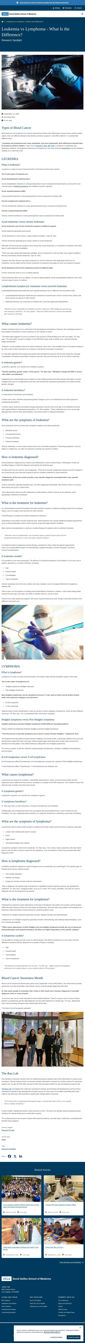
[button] (67, 8)
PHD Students (6, 1306)
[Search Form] (78, 8)
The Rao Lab (6, 1089)
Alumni (60, 1306)
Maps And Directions (65, 1303)
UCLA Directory (63, 1300)
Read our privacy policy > (52, 1341)
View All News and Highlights (71, 1262)
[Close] (80, 1337)
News (4, 1140)
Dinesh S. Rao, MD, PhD (45, 146)
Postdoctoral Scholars (9, 1309)
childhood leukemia (21, 186)
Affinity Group (62, 1309)
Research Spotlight (9, 1149)
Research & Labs (8, 1130)
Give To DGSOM (35, 1300)
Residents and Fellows (9, 1303)
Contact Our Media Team (66, 1312)
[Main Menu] (82, 14)
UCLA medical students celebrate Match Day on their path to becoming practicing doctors (21, 1206)
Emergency (62, 1315)
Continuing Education (9, 1312)
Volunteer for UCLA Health (38, 1306)
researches (66, 148)
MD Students (6, 1300)
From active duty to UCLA (54, 1247)
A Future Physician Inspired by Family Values (60, 1205)
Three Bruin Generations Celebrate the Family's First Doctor (21, 1248)
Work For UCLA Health (37, 1303)
